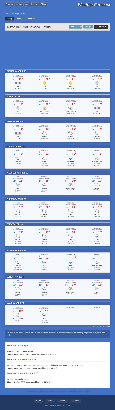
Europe (19, 4)
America (9, 4)
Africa (43, 4)
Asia (26, 4)
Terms (50, 401)
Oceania (34, 4)
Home (38, 401)
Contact (62, 401)
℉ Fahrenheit (101, 27)
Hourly (19, 19)
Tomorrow (31, 19)
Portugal (15, 14)
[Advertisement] (57, 50)
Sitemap (75, 401)
